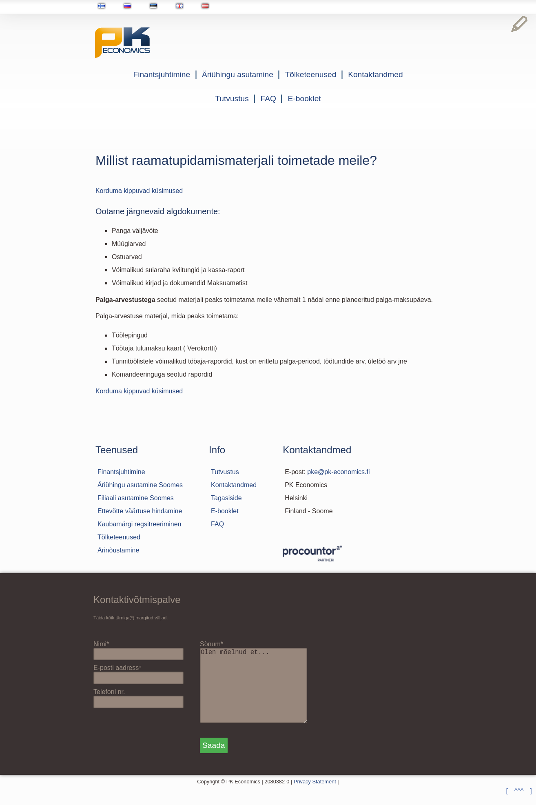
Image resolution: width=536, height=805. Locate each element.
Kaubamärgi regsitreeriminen (139, 524)
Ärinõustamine (118, 550)
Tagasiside (226, 498)
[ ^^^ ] (519, 790)
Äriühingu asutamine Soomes (140, 484)
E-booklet (304, 98)
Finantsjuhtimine (161, 74)
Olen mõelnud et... (257, 693)
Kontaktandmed (375, 74)
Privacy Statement (315, 798)
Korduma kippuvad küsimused (139, 190)
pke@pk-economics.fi (338, 471)
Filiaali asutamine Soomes (135, 498)
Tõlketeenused (311, 74)
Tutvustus (231, 98)
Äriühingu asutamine (237, 74)
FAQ (268, 98)
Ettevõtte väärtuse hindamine (139, 511)
